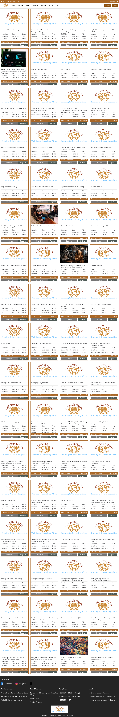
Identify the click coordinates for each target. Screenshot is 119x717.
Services (43, 5)
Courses (20, 5)
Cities (27, 5)
